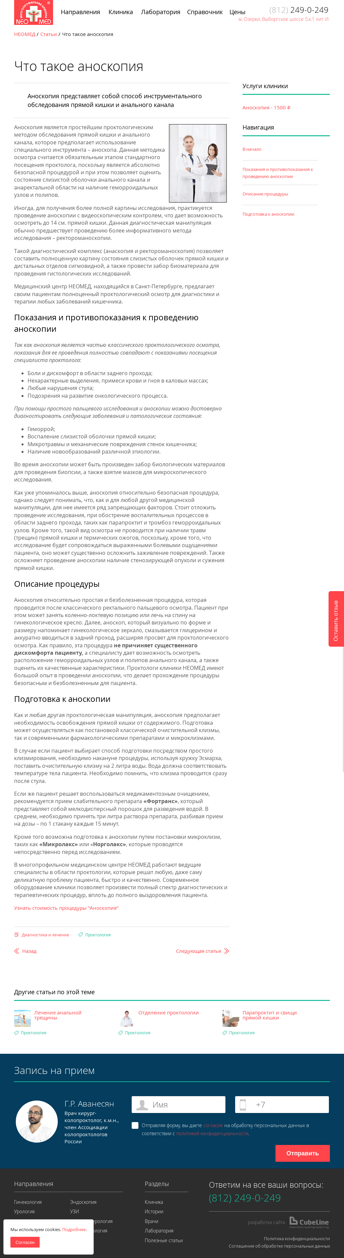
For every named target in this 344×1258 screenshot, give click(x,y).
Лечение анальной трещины (58, 1015)
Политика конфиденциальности (297, 1238)
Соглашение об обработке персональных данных (279, 1246)
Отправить (303, 1153)
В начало (252, 149)
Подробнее (74, 1229)
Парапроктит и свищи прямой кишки (270, 1015)
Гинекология (28, 1202)
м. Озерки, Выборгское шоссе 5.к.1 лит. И (284, 19)
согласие (213, 1125)
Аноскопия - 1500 (267, 107)
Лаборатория (159, 1230)
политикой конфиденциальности (212, 1133)
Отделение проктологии (168, 1012)
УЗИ (74, 1211)
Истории (154, 1211)
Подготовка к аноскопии (268, 214)
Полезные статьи (164, 1240)
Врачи (151, 1221)
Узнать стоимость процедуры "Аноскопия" (66, 907)
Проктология (98, 934)
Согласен (25, 1242)
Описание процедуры (265, 194)
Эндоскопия (83, 1202)
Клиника (154, 1202)
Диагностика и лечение (45, 934)
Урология (24, 1211)
